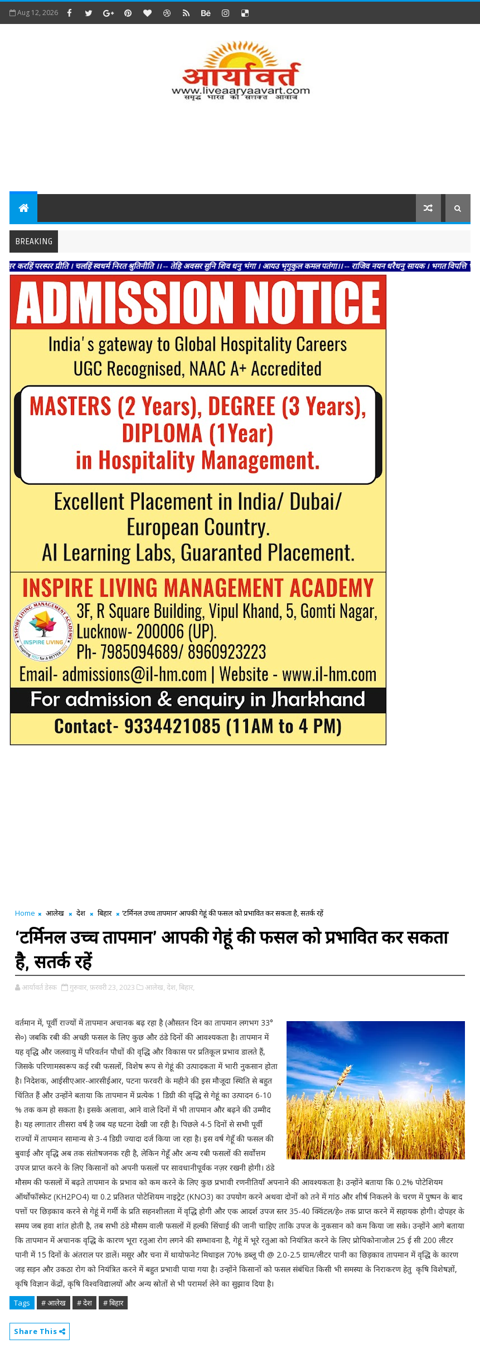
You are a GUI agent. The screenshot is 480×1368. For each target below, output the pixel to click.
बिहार (104, 913)
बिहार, (187, 987)
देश (80, 913)
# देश (84, 1303)
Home (25, 913)
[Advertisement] (240, 149)
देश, (172, 987)
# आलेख (53, 1303)
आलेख (55, 913)
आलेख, (155, 987)
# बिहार (113, 1303)
